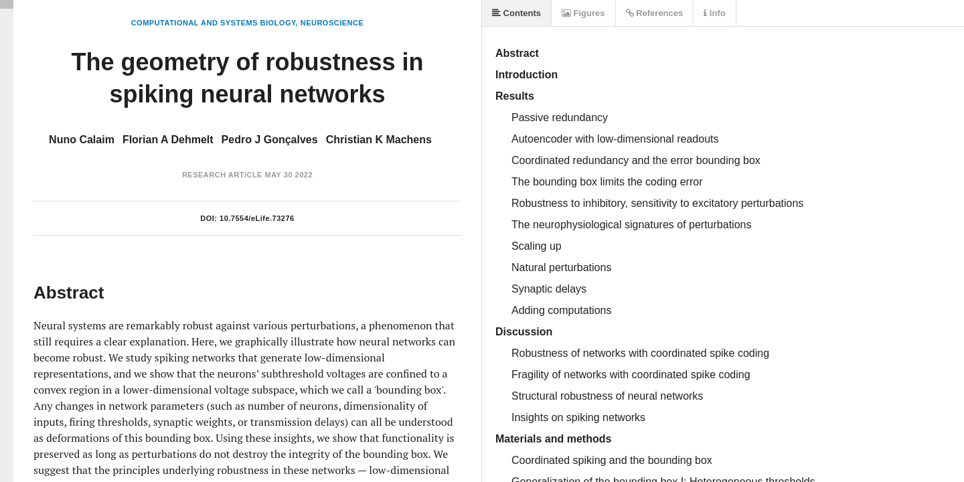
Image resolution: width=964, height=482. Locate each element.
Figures (583, 13)
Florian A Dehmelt (168, 139)
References (655, 13)
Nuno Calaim (81, 139)
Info (714, 13)
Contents (516, 13)
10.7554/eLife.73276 (257, 218)
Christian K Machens (379, 139)
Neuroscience (332, 23)
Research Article (222, 175)
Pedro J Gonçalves (270, 139)
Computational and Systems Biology (213, 23)
